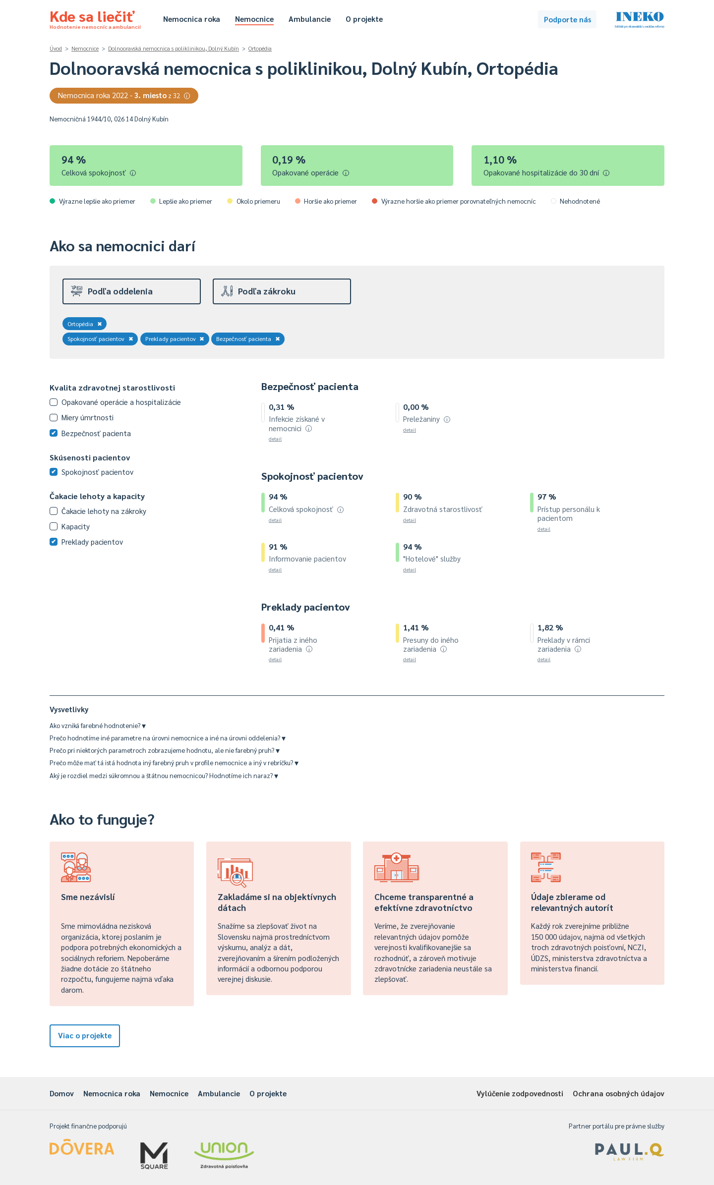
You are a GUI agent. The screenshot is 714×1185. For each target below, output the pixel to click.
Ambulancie (310, 18)
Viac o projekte (85, 1035)
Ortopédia (260, 48)
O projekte (364, 18)
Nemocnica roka (191, 18)
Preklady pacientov (175, 338)
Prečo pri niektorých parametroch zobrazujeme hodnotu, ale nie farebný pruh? (165, 750)
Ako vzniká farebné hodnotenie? (98, 725)
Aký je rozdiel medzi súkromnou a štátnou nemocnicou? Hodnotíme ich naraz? (164, 775)
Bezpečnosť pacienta (248, 338)
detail (275, 438)
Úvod (56, 48)
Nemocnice (254, 18)
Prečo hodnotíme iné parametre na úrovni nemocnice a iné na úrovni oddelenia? (168, 738)
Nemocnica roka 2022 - (124, 95)
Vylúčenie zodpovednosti (519, 1093)
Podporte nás (567, 19)
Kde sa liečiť (95, 18)
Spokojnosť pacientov (100, 338)
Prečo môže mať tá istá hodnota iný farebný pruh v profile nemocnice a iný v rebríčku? (174, 762)
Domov (62, 1093)
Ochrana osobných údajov (618, 1093)
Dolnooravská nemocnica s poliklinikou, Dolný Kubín (173, 48)
